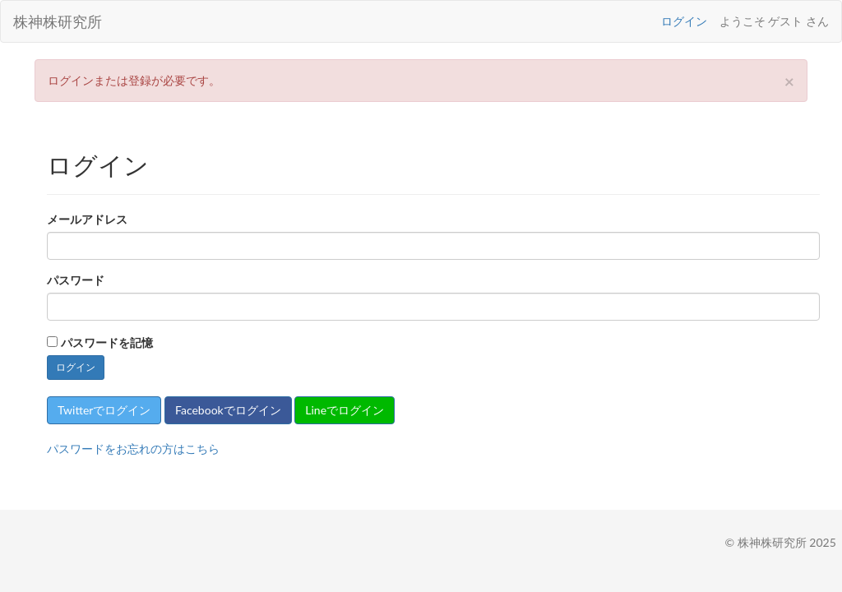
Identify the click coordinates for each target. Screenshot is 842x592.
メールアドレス (87, 219)
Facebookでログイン (228, 410)
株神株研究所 (57, 21)
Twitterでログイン (104, 410)
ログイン (684, 21)
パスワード (75, 280)
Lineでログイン (344, 410)
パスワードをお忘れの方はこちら (133, 449)
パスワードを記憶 (107, 342)
